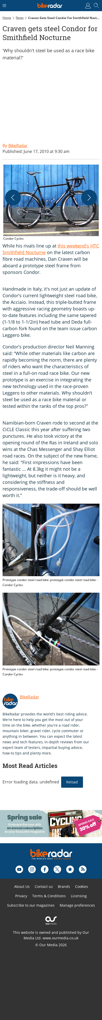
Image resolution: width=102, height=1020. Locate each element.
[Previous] (13, 197)
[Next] (89, 197)
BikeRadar (29, 697)
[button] (51, 203)
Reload (72, 782)
